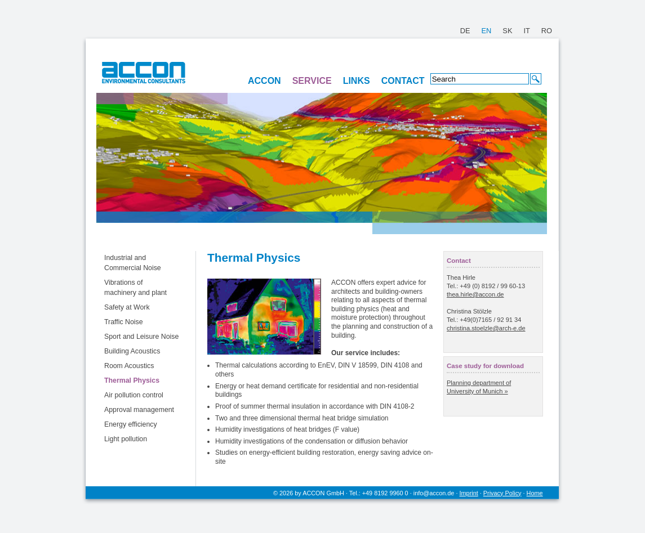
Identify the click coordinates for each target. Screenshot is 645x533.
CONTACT (403, 81)
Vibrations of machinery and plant (135, 288)
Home (535, 493)
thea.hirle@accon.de (475, 294)
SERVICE (312, 81)
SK (507, 30)
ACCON (264, 81)
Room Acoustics (129, 366)
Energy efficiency (130, 424)
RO (546, 30)
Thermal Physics (131, 380)
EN (487, 30)
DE (465, 30)
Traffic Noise (123, 322)
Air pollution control (133, 395)
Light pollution (125, 439)
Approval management (139, 410)
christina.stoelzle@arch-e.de (486, 328)
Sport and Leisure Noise (141, 337)
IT (526, 30)
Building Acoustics (132, 351)
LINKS (356, 81)
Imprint (469, 493)
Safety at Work (127, 307)
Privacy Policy (502, 493)
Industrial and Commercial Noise (132, 263)
